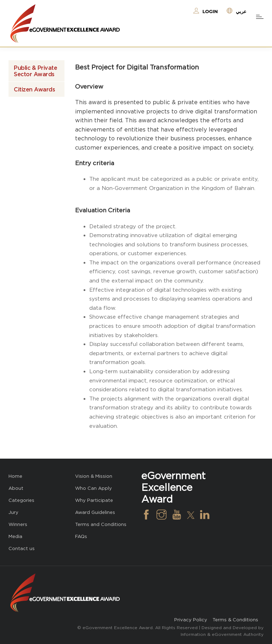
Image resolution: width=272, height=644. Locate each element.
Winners (17, 524)
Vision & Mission (93, 476)
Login (210, 11)
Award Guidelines (95, 512)
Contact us (21, 548)
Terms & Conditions (235, 619)
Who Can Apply (93, 488)
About (15, 488)
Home (15, 476)
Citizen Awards (34, 89)
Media (15, 536)
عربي (241, 11)
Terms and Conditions (100, 524)
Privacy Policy (190, 619)
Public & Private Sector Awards (35, 71)
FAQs (81, 536)
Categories (21, 500)
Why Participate (94, 500)
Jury (13, 512)
